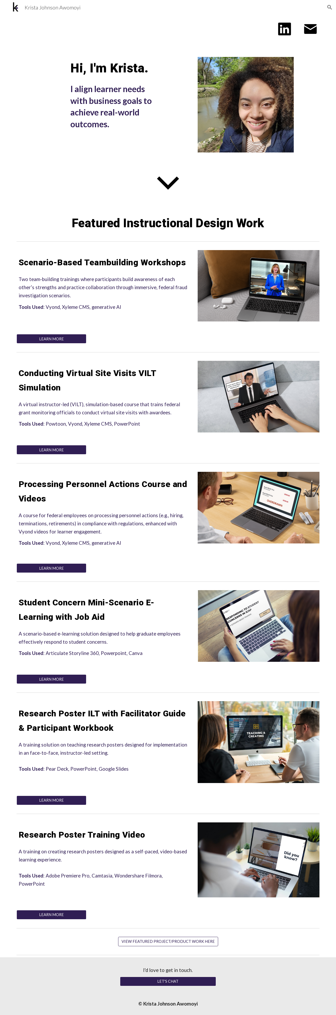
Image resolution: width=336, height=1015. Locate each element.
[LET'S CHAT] (168, 981)
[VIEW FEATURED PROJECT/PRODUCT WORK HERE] (168, 941)
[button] (329, 7)
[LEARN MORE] (51, 339)
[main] (116, 68)
